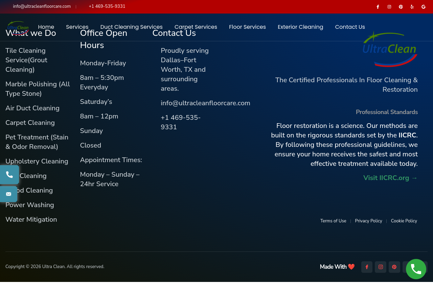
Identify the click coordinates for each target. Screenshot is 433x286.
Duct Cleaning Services (131, 29)
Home (46, 29)
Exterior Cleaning (300, 29)
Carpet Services (196, 29)
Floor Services (247, 29)
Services (77, 29)
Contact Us (350, 29)
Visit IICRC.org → (390, 181)
